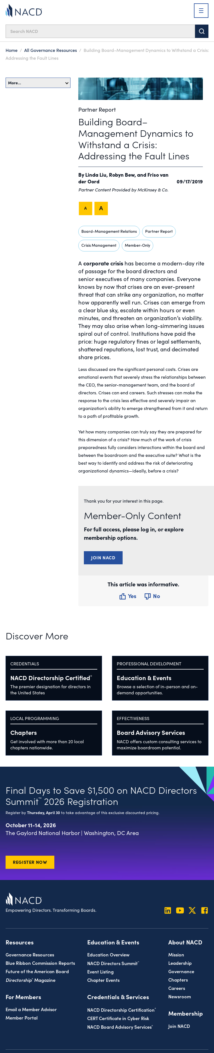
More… (38, 82)
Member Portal (22, 1017)
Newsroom (179, 996)
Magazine (30, 980)
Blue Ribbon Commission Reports (40, 963)
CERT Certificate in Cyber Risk (118, 1018)
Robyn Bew (122, 174)
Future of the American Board (37, 971)
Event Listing (100, 971)
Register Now (30, 862)
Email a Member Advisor (31, 1009)
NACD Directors (113, 963)
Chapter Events (103, 980)
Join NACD (103, 557)
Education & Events (144, 677)
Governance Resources (30, 954)
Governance (181, 971)
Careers (176, 988)
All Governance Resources (50, 50)
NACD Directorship (51, 677)
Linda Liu (95, 174)
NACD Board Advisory (120, 1026)
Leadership (180, 963)
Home (12, 50)
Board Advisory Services (151, 732)
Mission (176, 954)
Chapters (23, 732)
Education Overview (108, 954)
